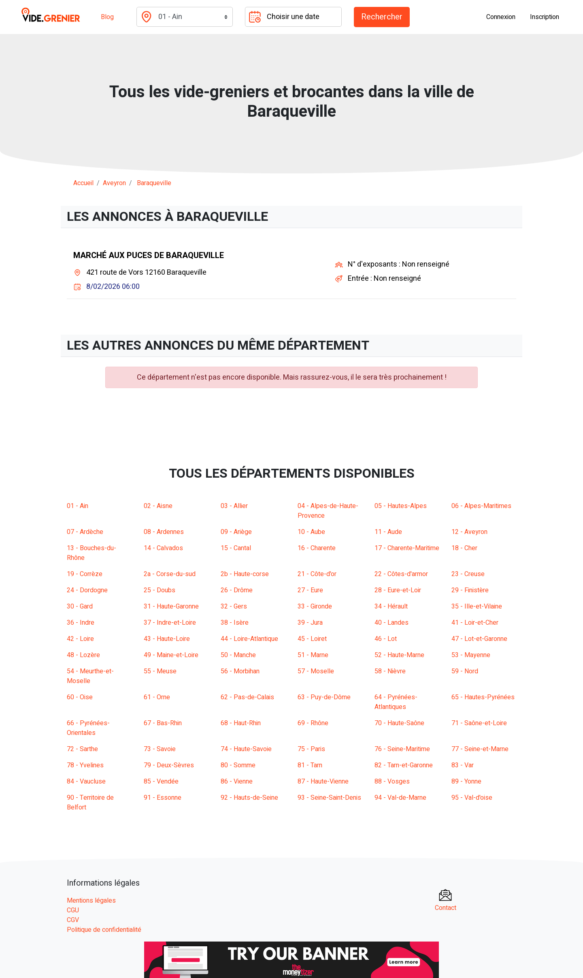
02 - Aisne (158, 506)
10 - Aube (311, 532)
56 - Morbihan (240, 671)
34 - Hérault (391, 606)
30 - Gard (80, 606)
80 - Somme (238, 765)
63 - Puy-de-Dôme (324, 697)
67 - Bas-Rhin (163, 723)
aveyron (114, 183)
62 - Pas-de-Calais (247, 697)
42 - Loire (80, 639)
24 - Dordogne (87, 590)
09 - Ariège (236, 532)
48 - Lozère (83, 655)
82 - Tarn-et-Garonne (403, 765)
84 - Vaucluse (86, 781)
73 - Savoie (160, 749)
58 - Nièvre (390, 671)
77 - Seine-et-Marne (480, 749)
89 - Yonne (466, 781)
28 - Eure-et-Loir (397, 590)
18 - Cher (464, 548)
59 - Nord (464, 671)
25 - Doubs (159, 590)
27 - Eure (310, 590)
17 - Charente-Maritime (406, 548)
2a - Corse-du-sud (170, 574)
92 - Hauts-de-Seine (249, 798)
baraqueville (154, 183)
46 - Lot (385, 639)
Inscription (544, 17)
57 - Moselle (316, 671)
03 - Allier (234, 506)
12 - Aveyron (469, 532)
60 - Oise (80, 697)
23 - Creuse (468, 574)
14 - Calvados (163, 548)
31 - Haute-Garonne (171, 606)
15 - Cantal (236, 548)
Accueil (83, 183)
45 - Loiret (312, 639)
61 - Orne (157, 697)
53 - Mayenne (470, 655)
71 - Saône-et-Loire (479, 723)
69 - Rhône (313, 723)
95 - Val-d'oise (471, 798)
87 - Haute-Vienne (323, 781)
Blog (107, 17)
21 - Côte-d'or (317, 574)
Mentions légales (91, 900)
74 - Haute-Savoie (246, 749)
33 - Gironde (315, 606)
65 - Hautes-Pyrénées (483, 697)
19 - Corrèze (84, 574)
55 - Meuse (160, 671)
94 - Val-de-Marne (400, 798)
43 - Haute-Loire (167, 639)
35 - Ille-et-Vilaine (476, 606)
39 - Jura (310, 623)
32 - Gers (234, 606)
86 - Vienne (237, 781)
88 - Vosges (392, 781)
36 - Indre (80, 623)
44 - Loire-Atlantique (249, 639)
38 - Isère (235, 623)
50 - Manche (238, 655)
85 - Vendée (161, 781)
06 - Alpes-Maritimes (481, 506)
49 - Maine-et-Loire (171, 655)
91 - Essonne (162, 798)
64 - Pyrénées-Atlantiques (395, 702)
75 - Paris (311, 749)
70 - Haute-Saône (399, 723)
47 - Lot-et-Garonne (479, 639)
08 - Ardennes (164, 532)
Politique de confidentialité (104, 930)
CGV (73, 920)
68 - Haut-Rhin (241, 723)
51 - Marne (313, 655)
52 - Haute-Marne (399, 655)
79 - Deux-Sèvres (169, 765)
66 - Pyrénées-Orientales (88, 728)
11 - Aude (388, 532)
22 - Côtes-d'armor (401, 574)
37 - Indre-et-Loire (170, 623)
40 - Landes (391, 623)
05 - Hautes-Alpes (400, 506)
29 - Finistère (470, 590)
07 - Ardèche (85, 532)
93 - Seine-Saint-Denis (329, 798)
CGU (73, 910)
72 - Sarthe (82, 749)
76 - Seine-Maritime (402, 749)
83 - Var (462, 765)
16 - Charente (317, 548)
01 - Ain (77, 506)
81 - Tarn (310, 765)
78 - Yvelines (85, 765)
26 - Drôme (237, 590)
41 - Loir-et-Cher (474, 623)
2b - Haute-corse (245, 574)
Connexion (500, 17)
